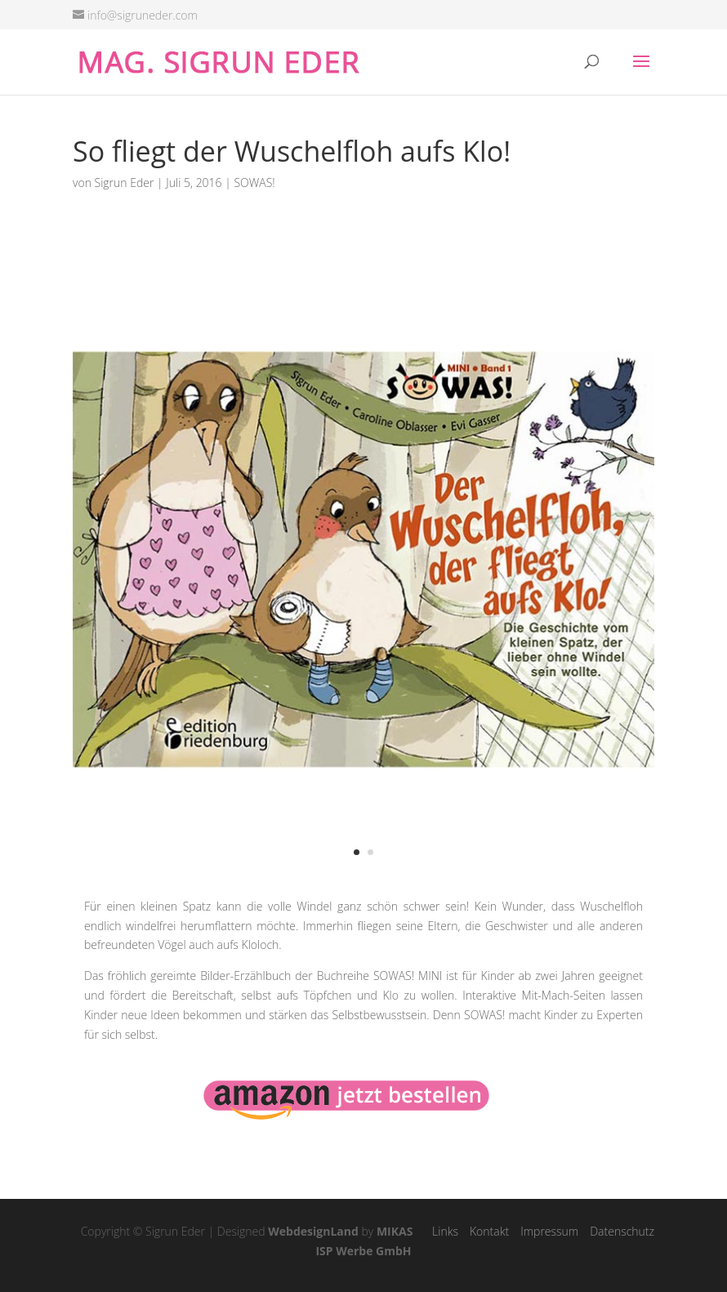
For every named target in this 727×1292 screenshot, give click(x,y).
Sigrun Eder (124, 182)
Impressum (549, 1231)
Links (445, 1231)
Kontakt (489, 1231)
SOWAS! (254, 182)
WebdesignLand (313, 1231)
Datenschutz (622, 1231)
